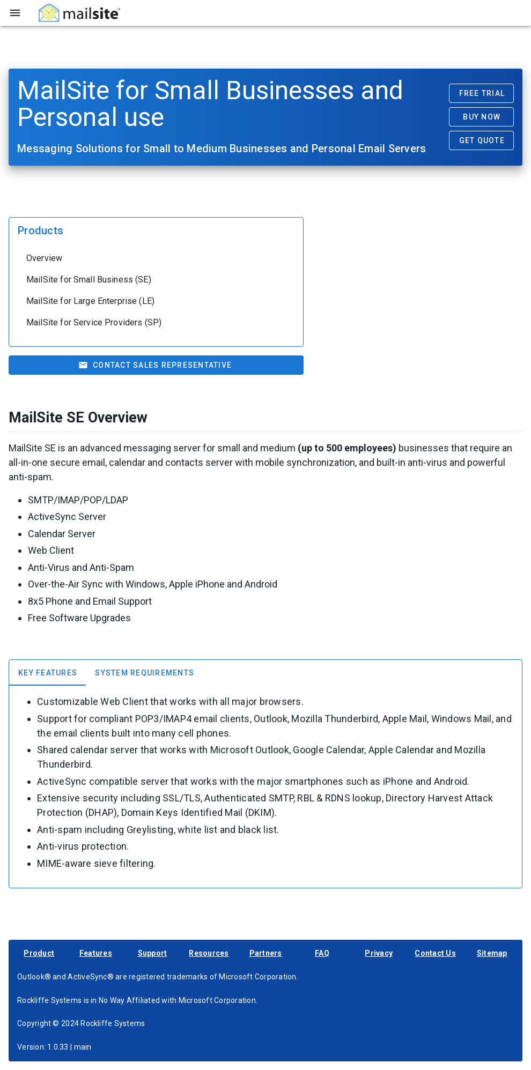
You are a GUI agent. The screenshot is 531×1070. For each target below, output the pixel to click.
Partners (265, 953)
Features (95, 953)
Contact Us (435, 953)
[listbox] (156, 290)
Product (39, 953)
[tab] (47, 673)
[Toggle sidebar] (15, 13)
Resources (208, 953)
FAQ (322, 953)
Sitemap (492, 953)
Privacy (379, 953)
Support (152, 953)
